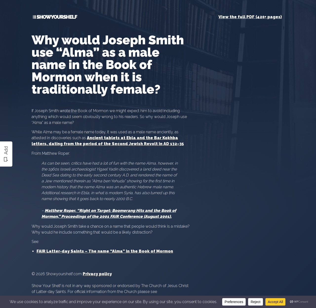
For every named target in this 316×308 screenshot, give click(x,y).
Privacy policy (97, 274)
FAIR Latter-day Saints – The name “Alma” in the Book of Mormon (105, 251)
